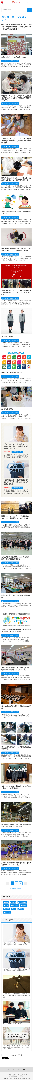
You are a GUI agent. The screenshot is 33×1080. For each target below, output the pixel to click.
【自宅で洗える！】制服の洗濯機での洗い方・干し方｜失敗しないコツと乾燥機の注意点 (16, 482)
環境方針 (22, 1076)
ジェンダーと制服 (7, 337)
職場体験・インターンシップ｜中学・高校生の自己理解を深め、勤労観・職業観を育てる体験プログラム (16, 98)
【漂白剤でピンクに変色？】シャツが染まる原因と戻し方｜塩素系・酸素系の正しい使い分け (16, 446)
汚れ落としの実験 (7, 409)
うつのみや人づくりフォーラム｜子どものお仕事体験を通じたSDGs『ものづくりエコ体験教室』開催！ (16, 141)
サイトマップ (8, 1074)
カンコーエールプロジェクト (10, 61)
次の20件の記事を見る (16, 888)
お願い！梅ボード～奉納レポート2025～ (14, 57)
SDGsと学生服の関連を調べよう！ (12, 372)
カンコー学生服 (16, 1055)
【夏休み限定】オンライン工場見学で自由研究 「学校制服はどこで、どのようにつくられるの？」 (16, 292)
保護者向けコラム (17, 452)
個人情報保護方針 (13, 1076)
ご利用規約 (16, 1074)
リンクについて (24, 1074)
